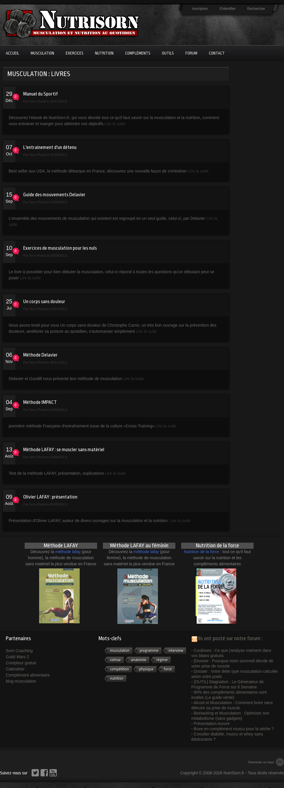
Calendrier (15, 669)
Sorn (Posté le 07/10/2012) (48, 154)
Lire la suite (115, 123)
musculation (120, 650)
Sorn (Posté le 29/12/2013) (48, 101)
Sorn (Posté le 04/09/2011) (48, 409)
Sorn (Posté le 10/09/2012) (48, 255)
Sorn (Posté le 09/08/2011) (48, 504)
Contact (217, 53)
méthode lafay (68, 551)
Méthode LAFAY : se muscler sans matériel (63, 449)
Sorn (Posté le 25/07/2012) (48, 309)
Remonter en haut (261, 762)
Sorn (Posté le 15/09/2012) (48, 202)
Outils (168, 53)
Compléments (137, 53)
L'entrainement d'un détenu (50, 147)
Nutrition (104, 53)
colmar (115, 660)
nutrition (116, 678)
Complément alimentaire (28, 675)
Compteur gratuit (21, 663)
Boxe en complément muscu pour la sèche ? (234, 728)
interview (176, 650)
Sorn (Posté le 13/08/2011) (48, 457)
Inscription (200, 9)
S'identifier (227, 9)
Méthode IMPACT (40, 402)
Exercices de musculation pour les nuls (60, 248)
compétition (119, 669)
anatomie (138, 660)
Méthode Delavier (40, 355)
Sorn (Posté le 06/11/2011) (48, 362)
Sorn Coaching (19, 650)
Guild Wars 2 (17, 656)
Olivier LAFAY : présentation (50, 497)
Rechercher (256, 9)
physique (146, 669)
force (168, 669)
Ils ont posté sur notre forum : (230, 638)
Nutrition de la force (201, 551)
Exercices (74, 53)
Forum (191, 53)
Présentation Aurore (212, 723)
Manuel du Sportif (40, 94)
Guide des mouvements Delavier (54, 194)
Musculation (42, 53)
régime (162, 660)
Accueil (12, 53)
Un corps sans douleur (44, 301)
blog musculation (21, 681)
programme (149, 650)
